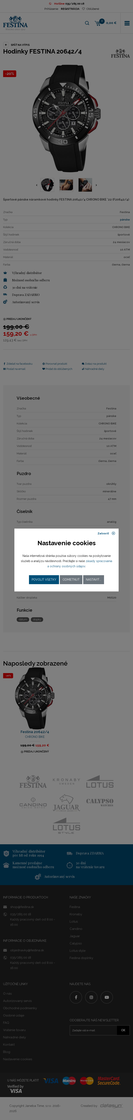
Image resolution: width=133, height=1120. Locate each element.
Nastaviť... (93, 579)
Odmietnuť (71, 579)
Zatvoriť (106, 533)
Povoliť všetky (44, 579)
